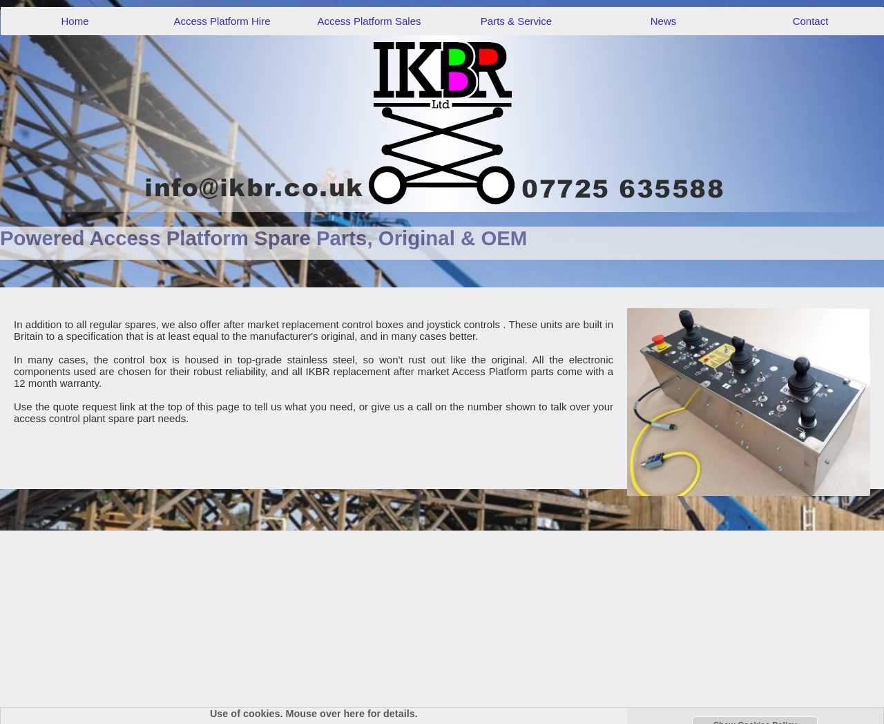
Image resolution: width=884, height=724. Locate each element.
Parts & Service (516, 21)
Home (74, 21)
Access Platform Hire (221, 21)
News (664, 21)
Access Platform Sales (369, 21)
